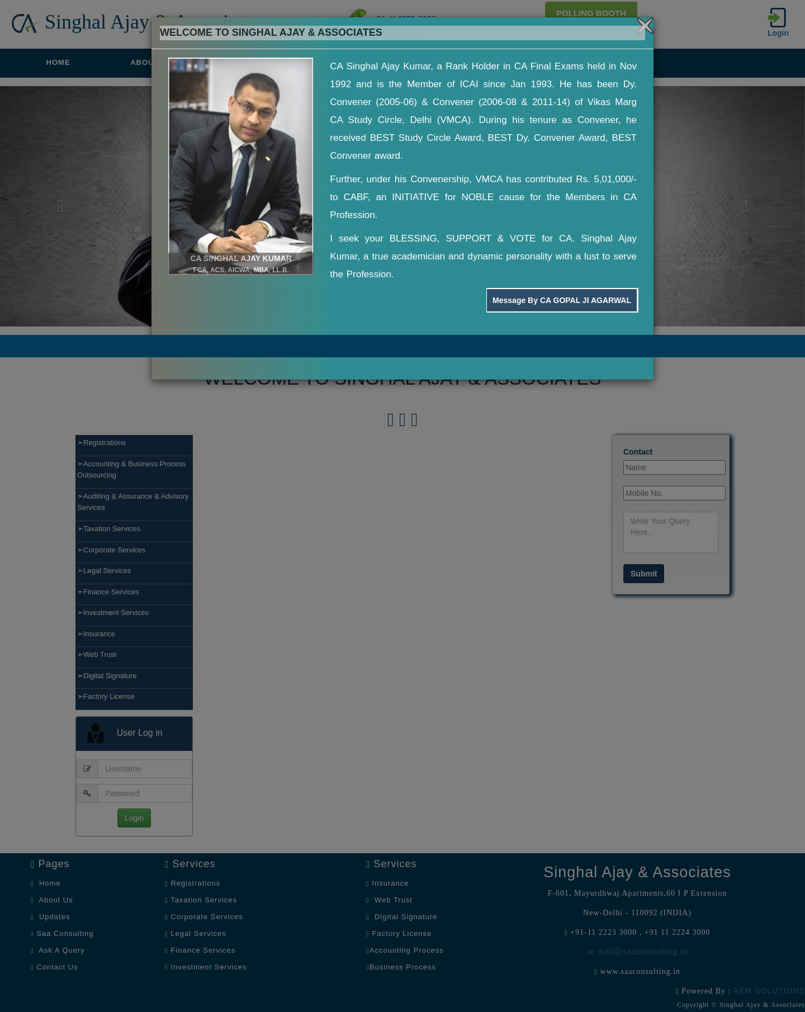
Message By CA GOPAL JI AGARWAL (562, 300)
